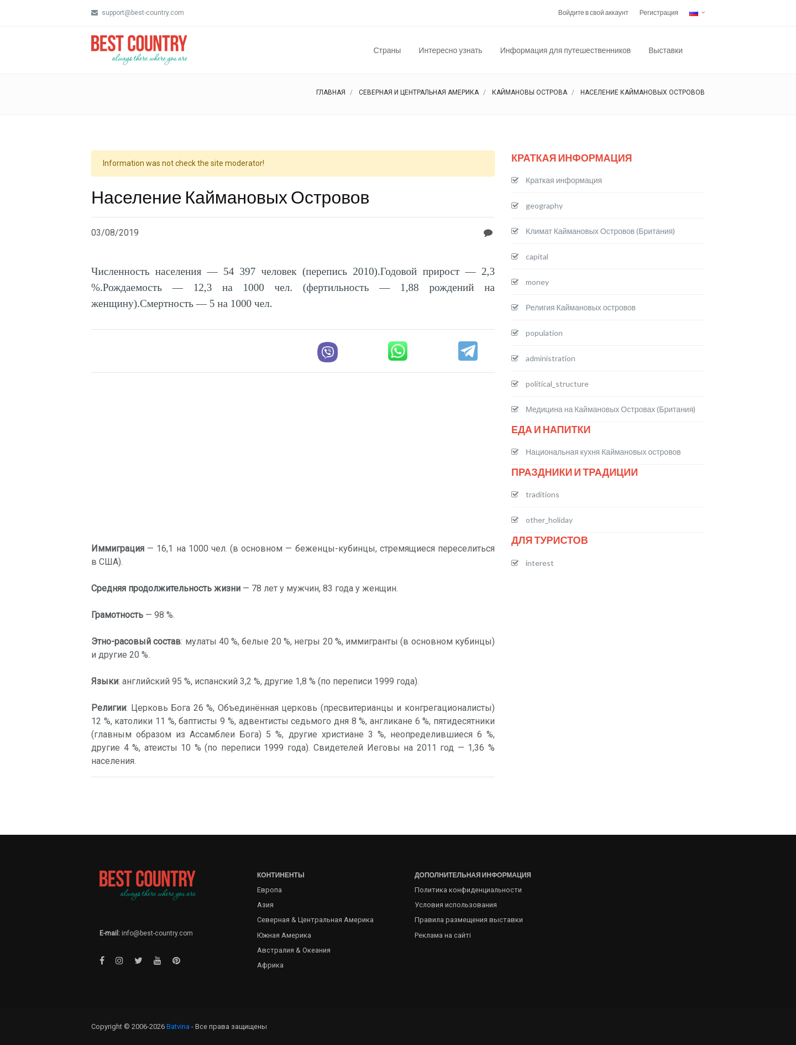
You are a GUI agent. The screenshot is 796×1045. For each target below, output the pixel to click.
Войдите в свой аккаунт (593, 12)
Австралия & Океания (294, 950)
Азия (265, 905)
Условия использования (456, 905)
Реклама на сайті (443, 935)
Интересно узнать (450, 50)
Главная (330, 92)
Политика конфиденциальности (468, 890)
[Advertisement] (293, 459)
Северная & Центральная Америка (315, 920)
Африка (270, 965)
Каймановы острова (529, 92)
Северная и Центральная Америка (419, 92)
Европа (269, 890)
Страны (387, 50)
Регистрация (659, 12)
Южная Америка (284, 935)
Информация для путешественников (565, 50)
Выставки (665, 50)
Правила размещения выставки (469, 920)
